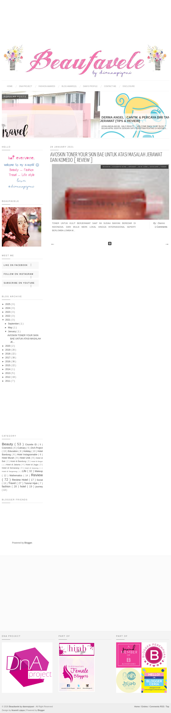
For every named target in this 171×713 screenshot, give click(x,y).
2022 (8, 316)
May (10, 327)
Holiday (27, 451)
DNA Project (25, 86)
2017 (8, 357)
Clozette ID (31, 444)
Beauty (8, 444)
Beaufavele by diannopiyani (22, 706)
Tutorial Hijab (31, 483)
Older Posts (166, 244)
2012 (8, 377)
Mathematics (16, 475)
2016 (8, 361)
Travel (12, 483)
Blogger (28, 543)
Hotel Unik (25, 458)
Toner (163, 167)
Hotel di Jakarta (13, 464)
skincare (154, 167)
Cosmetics (7, 448)
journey (39, 486)
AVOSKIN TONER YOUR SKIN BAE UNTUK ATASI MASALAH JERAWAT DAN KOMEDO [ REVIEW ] (106, 157)
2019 (8, 350)
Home (10, 86)
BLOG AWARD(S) (69, 86)
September (14, 323)
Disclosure (129, 86)
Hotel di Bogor (37, 461)
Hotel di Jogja (32, 464)
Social (40, 480)
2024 (8, 308)
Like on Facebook (21, 265)
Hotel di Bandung (18, 461)
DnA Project (37, 448)
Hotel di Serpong (32, 468)
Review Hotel (20, 479)
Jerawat (132, 167)
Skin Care (143, 167)
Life (24, 471)
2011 (8, 381)
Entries (144, 706)
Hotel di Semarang (11, 468)
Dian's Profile (90, 86)
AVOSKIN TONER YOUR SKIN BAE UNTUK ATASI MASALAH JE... (24, 338)
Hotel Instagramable (27, 454)
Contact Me (110, 86)
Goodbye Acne (119, 167)
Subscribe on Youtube (21, 284)
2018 (8, 353)
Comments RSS (157, 706)
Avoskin (107, 167)
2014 (8, 369)
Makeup (39, 471)
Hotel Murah (8, 458)
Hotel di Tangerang (10, 471)
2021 (8, 319)
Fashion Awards (47, 86)
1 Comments (161, 227)
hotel (23, 486)
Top (167, 706)
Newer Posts (52, 244)
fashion (7, 486)
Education (13, 451)
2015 (8, 365)
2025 (8, 304)
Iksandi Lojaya (18, 710)
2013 (8, 373)
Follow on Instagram (21, 275)
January (12, 331)
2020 (8, 346)
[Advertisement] (85, 18)
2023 (8, 312)
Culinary (21, 448)
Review (37, 475)
